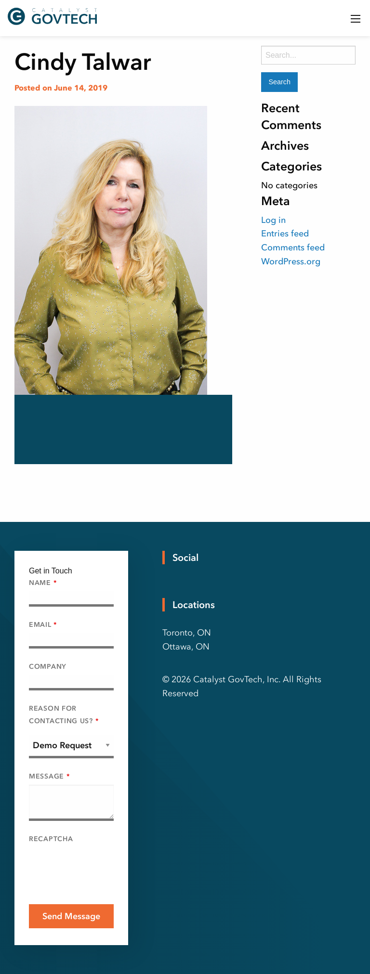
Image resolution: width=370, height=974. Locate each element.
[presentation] (102, 866)
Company (47, 666)
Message (49, 776)
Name (42, 583)
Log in (273, 220)
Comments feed (293, 247)
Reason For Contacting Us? (63, 714)
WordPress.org (290, 261)
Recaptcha (51, 839)
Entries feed (285, 233)
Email (43, 625)
